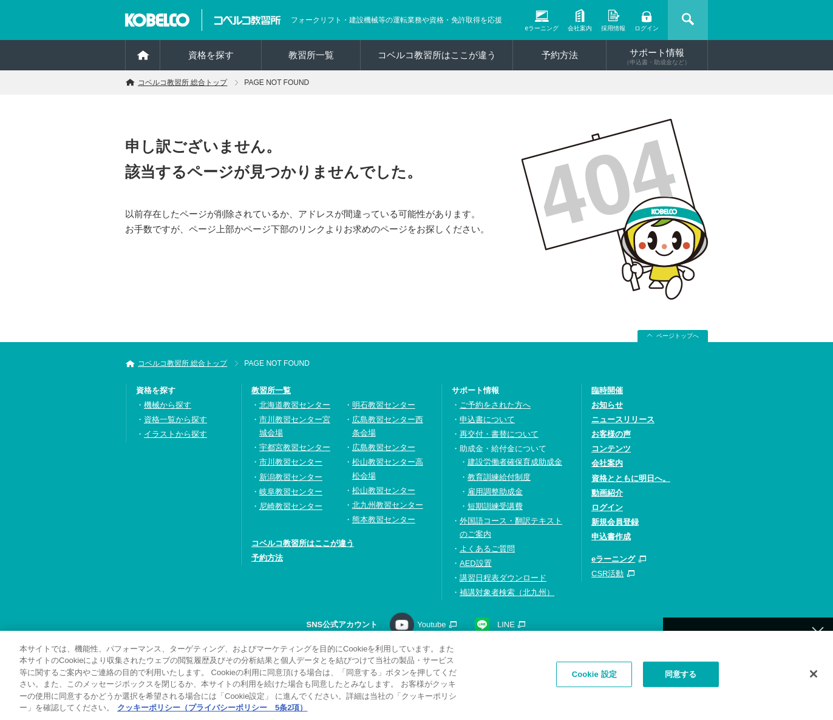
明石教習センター (383, 404)
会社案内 (580, 28)
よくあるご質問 (487, 548)
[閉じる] (813, 678)
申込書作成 (611, 536)
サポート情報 (657, 56)
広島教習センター (383, 447)
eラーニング (542, 28)
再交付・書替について (499, 434)
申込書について (487, 419)
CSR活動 (607, 573)
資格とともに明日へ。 (630, 478)
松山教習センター (383, 490)
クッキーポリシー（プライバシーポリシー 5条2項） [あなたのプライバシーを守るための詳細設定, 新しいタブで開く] (212, 711)
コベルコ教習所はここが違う (437, 55)
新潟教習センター (290, 477)
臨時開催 (607, 390)
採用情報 (613, 28)
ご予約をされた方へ (495, 404)
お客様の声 (611, 434)
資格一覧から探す (175, 419)
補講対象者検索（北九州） (507, 592)
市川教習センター (290, 461)
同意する (681, 677)
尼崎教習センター (290, 506)
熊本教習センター (383, 519)
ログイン (646, 28)
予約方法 (560, 55)
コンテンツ (611, 448)
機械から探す (167, 404)
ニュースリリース (622, 419)
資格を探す (211, 55)
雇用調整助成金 (495, 491)
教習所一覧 (271, 390)
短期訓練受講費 (495, 506)
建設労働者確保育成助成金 (514, 461)
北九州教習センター (387, 505)
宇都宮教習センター (294, 447)
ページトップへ (677, 335)
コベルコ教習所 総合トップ (182, 82)
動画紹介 (607, 492)
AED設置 (476, 563)
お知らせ (607, 404)
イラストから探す (175, 434)
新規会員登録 (615, 522)
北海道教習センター (294, 404)
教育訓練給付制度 (499, 477)
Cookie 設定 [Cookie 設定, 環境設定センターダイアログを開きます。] (594, 677)
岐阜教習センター (290, 491)
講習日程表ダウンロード (503, 577)
